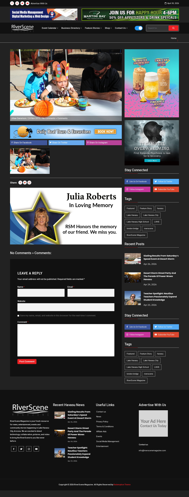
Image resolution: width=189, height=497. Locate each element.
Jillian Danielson (18, 118)
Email (70, 287)
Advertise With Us (39, 3)
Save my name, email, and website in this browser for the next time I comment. (58, 315)
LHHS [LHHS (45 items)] (156, 222)
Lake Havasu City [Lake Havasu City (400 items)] (150, 215)
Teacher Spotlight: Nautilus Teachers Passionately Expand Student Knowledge (160, 296)
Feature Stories (93, 28)
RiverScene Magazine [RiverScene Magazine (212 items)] (136, 235)
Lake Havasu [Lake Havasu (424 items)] (132, 215)
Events (99, 436)
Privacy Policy (102, 421)
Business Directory (71, 28)
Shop (108, 28)
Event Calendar (50, 28)
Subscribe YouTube (166, 189)
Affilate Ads (101, 431)
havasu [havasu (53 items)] (160, 208)
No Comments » (49, 118)
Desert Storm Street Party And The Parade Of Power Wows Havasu (160, 276)
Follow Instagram (136, 189)
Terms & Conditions (105, 426)
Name (21, 287)
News (98, 416)
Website (21, 301)
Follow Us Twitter (165, 181)
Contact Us (121, 28)
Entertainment (102, 446)
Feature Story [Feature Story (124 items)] (146, 208)
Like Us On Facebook (138, 181)
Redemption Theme (122, 485)
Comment (22, 322)
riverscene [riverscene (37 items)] (148, 228)
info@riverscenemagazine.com (152, 450)
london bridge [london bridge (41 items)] (133, 228)
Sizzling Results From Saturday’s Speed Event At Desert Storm (161, 257)
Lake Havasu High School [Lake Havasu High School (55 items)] (138, 222)
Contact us (101, 412)
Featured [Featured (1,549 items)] (130, 208)
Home (173, 38)
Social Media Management (107, 441)
